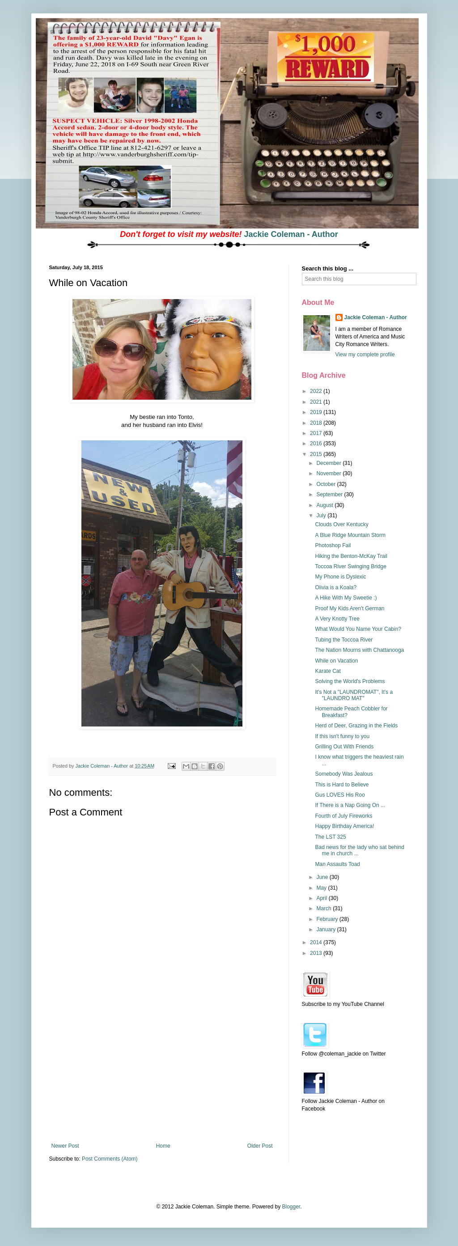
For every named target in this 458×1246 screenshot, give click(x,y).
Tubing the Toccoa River (344, 640)
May (322, 888)
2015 (316, 454)
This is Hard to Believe (342, 784)
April (322, 898)
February (327, 919)
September (330, 494)
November (329, 473)
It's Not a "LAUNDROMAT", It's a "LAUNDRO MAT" (354, 695)
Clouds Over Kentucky (341, 524)
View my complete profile (365, 354)
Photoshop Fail (333, 545)
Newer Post (65, 1146)
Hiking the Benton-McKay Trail (351, 556)
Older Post (260, 1146)
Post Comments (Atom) (110, 1159)
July (321, 515)
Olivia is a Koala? (335, 587)
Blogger (291, 1207)
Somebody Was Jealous (344, 774)
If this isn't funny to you (342, 736)
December (329, 463)
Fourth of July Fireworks (343, 816)
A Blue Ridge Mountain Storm (350, 535)
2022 (316, 391)
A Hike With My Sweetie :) (346, 598)
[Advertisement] (162, 1076)
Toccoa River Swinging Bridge (350, 566)
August (325, 505)
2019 (316, 412)
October (326, 484)
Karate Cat (327, 671)
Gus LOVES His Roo (340, 795)
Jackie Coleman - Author (291, 234)
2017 (316, 433)
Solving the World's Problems (350, 681)
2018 (316, 423)
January (326, 929)
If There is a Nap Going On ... (350, 805)
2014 (316, 942)
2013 (316, 953)
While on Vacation (336, 661)
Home (163, 1146)
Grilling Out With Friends (344, 746)
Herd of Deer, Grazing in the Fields (356, 725)
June (322, 877)
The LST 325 (330, 837)
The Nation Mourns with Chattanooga (359, 650)
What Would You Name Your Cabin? (358, 629)
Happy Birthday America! (344, 826)
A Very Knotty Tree (337, 619)
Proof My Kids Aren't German (349, 608)
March (324, 908)
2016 (316, 443)
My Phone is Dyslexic (340, 577)
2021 (316, 402)
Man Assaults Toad (337, 864)
